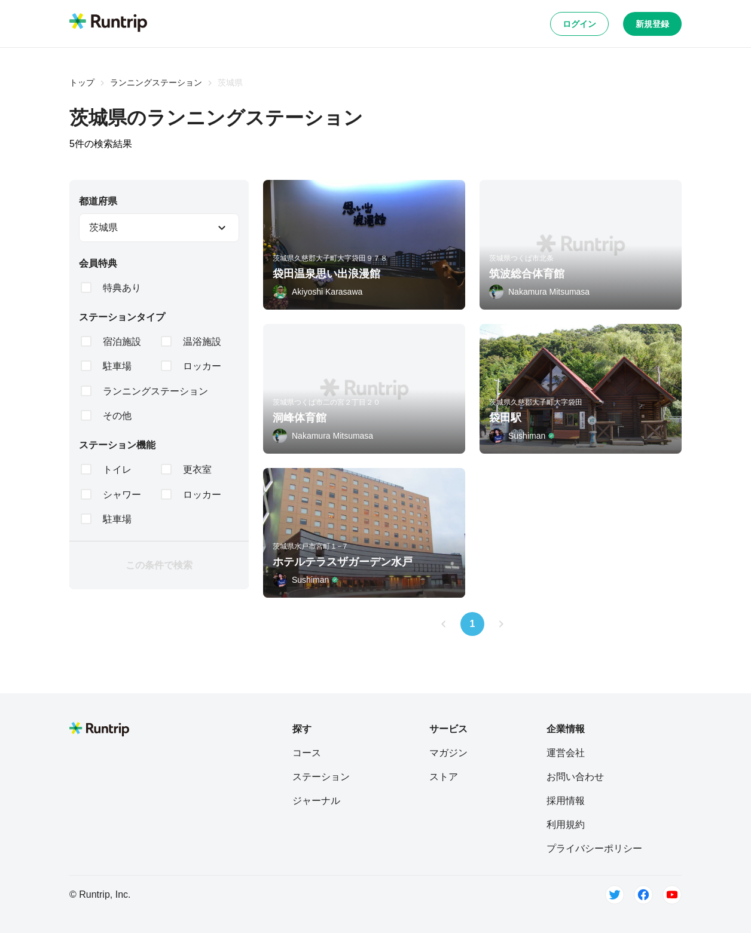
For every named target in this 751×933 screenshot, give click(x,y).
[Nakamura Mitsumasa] (539, 292)
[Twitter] (614, 894)
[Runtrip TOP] (108, 23)
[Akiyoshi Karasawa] (317, 292)
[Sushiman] (522, 436)
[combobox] (159, 227)
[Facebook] (643, 894)
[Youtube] (672, 894)
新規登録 (652, 24)
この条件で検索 (159, 565)
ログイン (579, 24)
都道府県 (98, 201)
